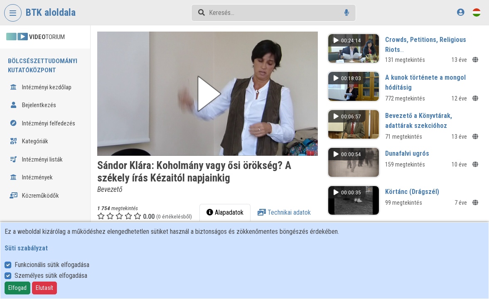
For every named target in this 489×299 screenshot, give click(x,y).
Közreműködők (34, 195)
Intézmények (31, 177)
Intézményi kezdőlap (40, 87)
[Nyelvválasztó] (476, 12)
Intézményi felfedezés (42, 123)
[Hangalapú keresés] (346, 13)
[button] (210, 93)
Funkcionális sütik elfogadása (52, 265)
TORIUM (35, 37)
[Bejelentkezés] (460, 12)
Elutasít (44, 287)
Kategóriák (29, 141)
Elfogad (17, 287)
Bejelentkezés (33, 105)
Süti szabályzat (26, 248)
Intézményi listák (36, 159)
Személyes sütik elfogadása (51, 275)
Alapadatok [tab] (226, 211)
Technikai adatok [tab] (285, 211)
